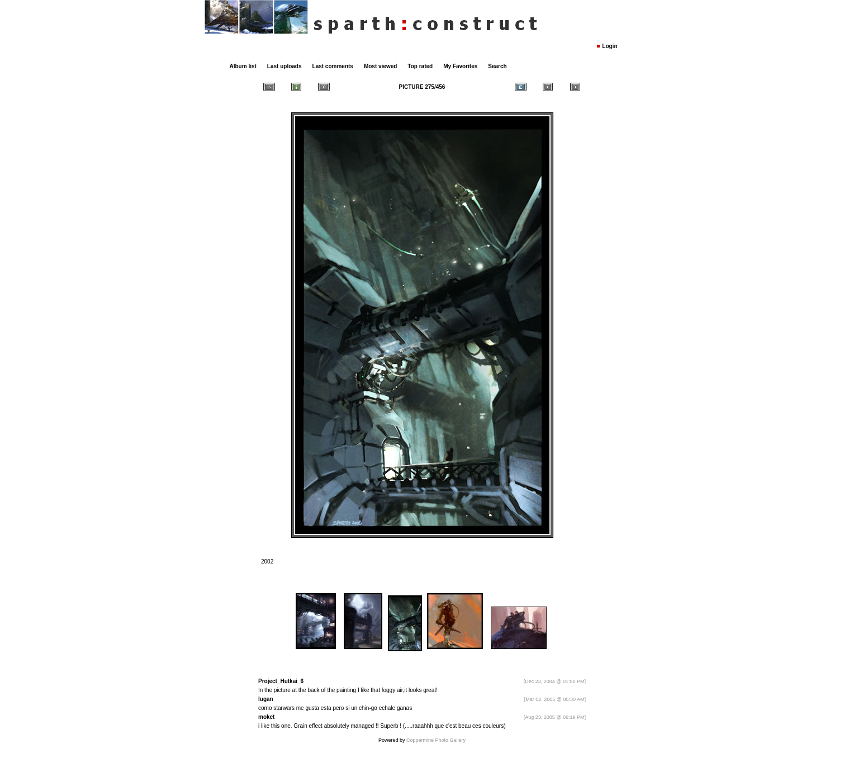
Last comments (332, 66)
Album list (243, 66)
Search (497, 66)
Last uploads (284, 66)
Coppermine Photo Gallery (436, 740)
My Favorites (460, 66)
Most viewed (380, 66)
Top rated (420, 66)
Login (609, 46)
